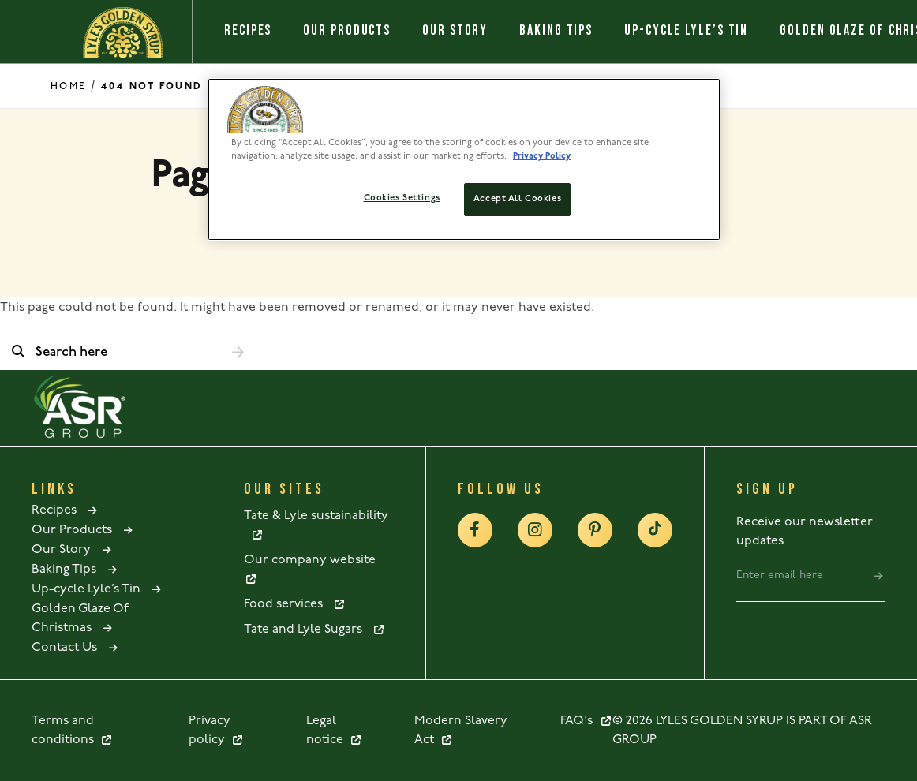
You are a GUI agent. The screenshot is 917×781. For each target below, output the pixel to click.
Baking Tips (556, 30)
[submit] (878, 576)
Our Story (455, 30)
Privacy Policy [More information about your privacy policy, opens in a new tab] (542, 156)
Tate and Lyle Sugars (314, 629)
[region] (464, 159)
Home (69, 86)
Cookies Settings (402, 198)
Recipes (247, 30)
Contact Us (76, 647)
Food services (295, 604)
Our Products (347, 30)
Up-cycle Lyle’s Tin (686, 30)
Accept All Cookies (517, 199)
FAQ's (586, 721)
